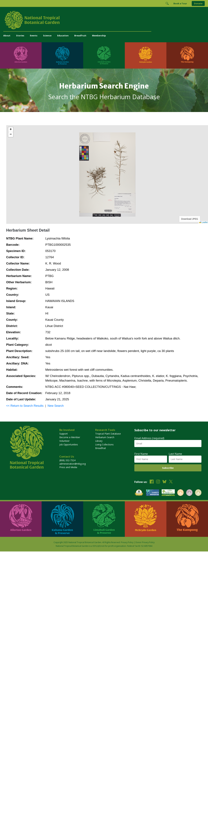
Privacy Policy (127, 542)
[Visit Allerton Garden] (21, 55)
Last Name (175, 454)
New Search (56, 405)
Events (33, 35)
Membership (99, 35)
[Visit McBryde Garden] (145, 55)
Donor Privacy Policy (145, 542)
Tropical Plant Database (108, 433)
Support (63, 433)
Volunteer (64, 440)
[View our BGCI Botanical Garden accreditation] (180, 493)
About (6, 35)
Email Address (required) (149, 438)
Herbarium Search (104, 437)
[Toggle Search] (167, 3)
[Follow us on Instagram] (158, 482)
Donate (198, 3)
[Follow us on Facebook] (152, 482)
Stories (20, 35)
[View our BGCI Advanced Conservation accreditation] (198, 493)
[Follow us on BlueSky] (164, 482)
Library (98, 440)
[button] (10, 129)
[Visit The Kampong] (187, 55)
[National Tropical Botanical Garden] (104, 20)
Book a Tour (180, 3)
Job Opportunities (68, 444)
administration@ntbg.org (72, 463)
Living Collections (104, 444)
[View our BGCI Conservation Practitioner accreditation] (189, 493)
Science (47, 35)
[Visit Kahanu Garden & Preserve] (62, 55)
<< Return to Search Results (25, 405)
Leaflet (203, 222)
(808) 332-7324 (67, 460)
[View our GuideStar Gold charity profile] (139, 493)
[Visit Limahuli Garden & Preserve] (104, 55)
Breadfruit (80, 35)
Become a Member (69, 437)
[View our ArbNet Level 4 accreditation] (168, 493)
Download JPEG (189, 219)
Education (63, 35)
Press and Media (68, 467)
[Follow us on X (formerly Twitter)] (171, 482)
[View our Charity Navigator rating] (152, 493)
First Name (141, 454)
